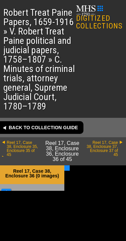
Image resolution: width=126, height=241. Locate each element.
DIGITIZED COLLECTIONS (99, 18)
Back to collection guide (43, 127)
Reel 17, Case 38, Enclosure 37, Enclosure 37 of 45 (102, 149)
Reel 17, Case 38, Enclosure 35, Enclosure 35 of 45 (22, 149)
